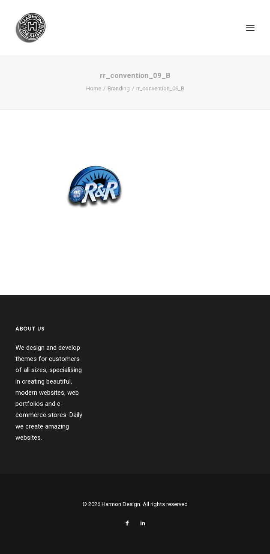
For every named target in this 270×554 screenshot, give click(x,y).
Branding (119, 88)
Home (93, 88)
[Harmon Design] (30, 28)
